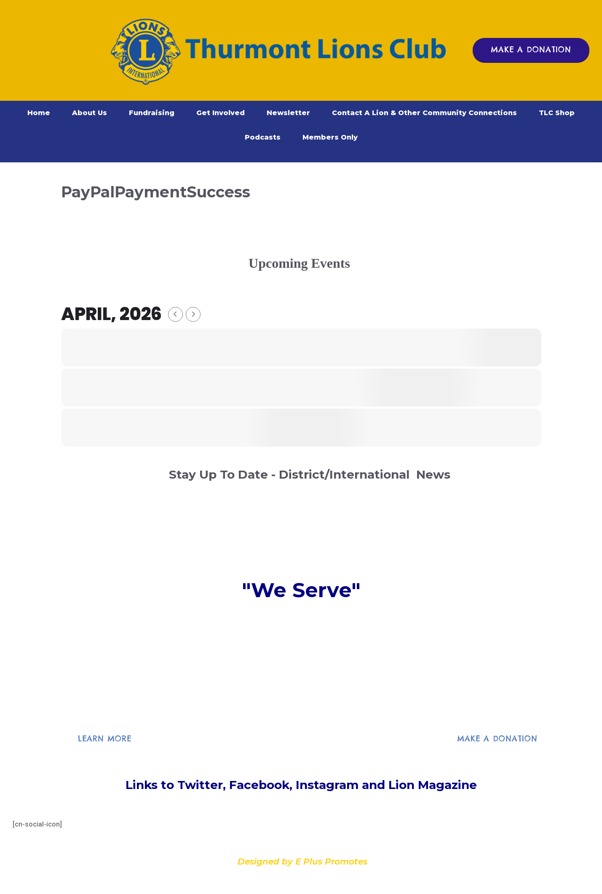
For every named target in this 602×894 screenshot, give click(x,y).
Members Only (330, 137)
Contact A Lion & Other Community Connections (424, 113)
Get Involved (220, 113)
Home (38, 113)
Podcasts (263, 137)
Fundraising (151, 113)
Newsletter (288, 113)
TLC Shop (557, 113)
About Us (89, 113)
